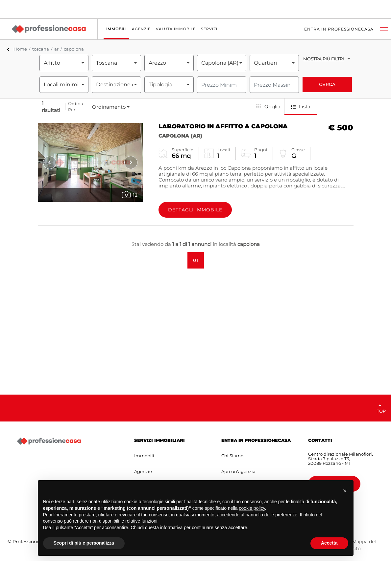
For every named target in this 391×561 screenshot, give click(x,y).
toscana (40, 49)
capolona (74, 49)
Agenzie (143, 471)
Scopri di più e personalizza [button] (84, 543)
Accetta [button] (329, 543)
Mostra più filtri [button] (323, 58)
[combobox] (64, 63)
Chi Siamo (232, 455)
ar (56, 49)
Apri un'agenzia (238, 471)
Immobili (144, 455)
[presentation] (49, 162)
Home (20, 49)
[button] (345, 490)
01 (195, 260)
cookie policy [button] (252, 508)
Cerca (327, 84)
